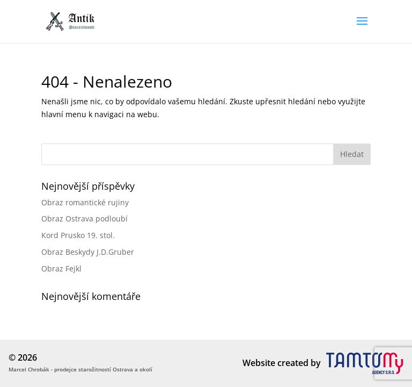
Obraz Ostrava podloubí (84, 218)
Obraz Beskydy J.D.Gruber (87, 252)
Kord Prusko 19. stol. (78, 235)
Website (258, 363)
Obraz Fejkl (61, 268)
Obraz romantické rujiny (85, 202)
